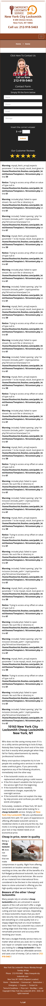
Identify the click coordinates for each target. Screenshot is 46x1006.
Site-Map (33, 988)
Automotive (37, 982)
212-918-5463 (28, 27)
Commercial (26, 982)
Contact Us (33, 985)
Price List (24, 988)
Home (18, 44)
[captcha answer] (26, 131)
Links (41, 988)
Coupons (23, 985)
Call (23, 1002)
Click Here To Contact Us (23, 55)
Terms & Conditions (10, 988)
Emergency (13, 985)
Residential (14, 982)
